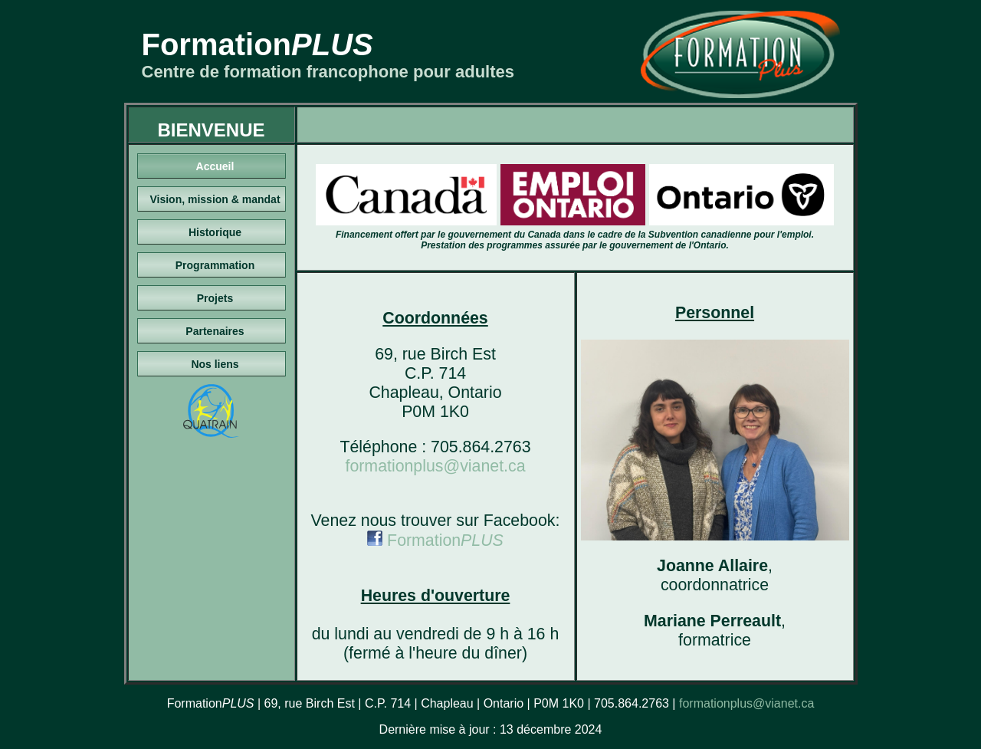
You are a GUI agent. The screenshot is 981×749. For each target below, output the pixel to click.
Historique (215, 232)
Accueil (215, 166)
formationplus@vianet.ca (435, 466)
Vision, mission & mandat (214, 199)
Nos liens (214, 364)
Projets (215, 298)
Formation (435, 540)
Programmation (215, 265)
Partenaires (214, 331)
